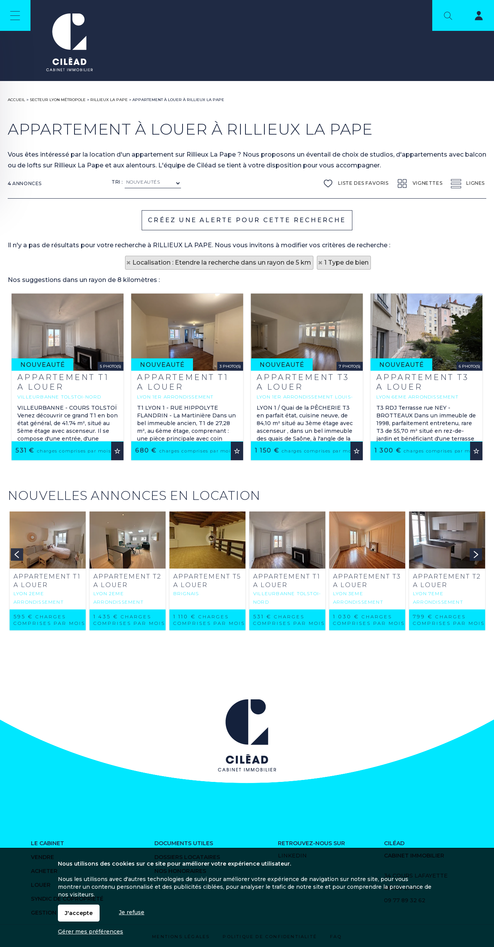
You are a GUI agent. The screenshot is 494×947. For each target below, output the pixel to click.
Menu (15, 15)
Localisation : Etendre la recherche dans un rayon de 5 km (221, 262)
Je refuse (131, 912)
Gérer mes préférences (90, 931)
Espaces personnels (474, 17)
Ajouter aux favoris (117, 549)
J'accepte (79, 913)
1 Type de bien (346, 262)
